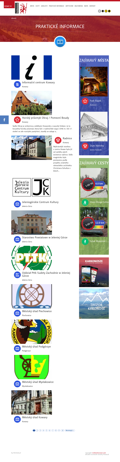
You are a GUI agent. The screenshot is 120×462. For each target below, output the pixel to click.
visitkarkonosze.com (99, 453)
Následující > (70, 430)
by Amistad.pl (16, 453)
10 (62, 430)
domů (13, 18)
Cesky (7, 6)
